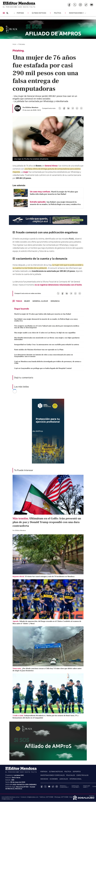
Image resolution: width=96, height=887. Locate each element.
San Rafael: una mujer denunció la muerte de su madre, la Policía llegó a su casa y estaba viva (46, 320)
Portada (20, 13)
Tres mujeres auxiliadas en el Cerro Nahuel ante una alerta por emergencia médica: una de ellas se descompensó (46, 327)
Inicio (15, 44)
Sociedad (44, 779)
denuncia (61, 258)
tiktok (53, 786)
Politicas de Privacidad (75, 786)
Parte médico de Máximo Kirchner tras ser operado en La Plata (38, 350)
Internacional (76, 779)
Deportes (77, 771)
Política (57, 13)
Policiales (21, 44)
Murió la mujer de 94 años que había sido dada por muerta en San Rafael (42, 314)
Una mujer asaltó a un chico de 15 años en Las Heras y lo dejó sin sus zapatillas (44, 333)
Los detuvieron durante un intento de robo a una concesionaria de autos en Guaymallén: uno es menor (43, 355)
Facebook (41, 786)
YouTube (49, 786)
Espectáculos (82, 775)
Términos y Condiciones (63, 786)
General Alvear (51, 166)
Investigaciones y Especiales (81, 13)
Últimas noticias (39, 13)
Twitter (45, 786)
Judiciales (63, 779)
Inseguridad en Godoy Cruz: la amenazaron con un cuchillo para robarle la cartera (46, 344)
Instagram (56, 786)
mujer (25, 172)
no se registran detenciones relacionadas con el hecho (58, 285)
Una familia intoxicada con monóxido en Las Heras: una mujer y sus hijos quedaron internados (47, 339)
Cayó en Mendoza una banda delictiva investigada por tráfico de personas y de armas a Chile (47, 362)
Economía (54, 779)
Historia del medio (86, 786)
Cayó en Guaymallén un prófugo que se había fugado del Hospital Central (42, 368)
